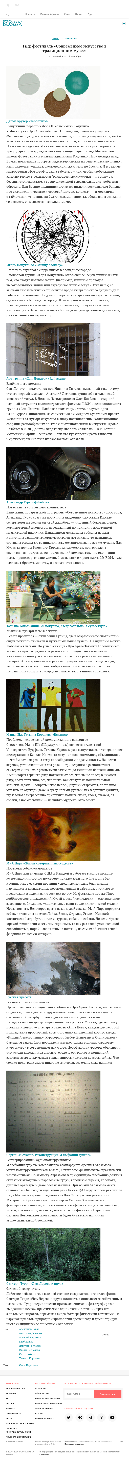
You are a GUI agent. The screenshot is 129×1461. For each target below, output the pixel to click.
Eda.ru (39, 1413)
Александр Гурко (29, 1329)
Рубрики (10, 1408)
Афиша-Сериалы (44, 1408)
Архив (55, 38)
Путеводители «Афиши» (48, 1403)
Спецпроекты (13, 1413)
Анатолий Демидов (30, 1333)
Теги (8, 1398)
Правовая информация (19, 1437)
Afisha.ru (40, 1388)
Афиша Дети (42, 1393)
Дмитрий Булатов (30, 1346)
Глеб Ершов (26, 1342)
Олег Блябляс (27, 1354)
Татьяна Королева (29, 1358)
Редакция (11, 1393)
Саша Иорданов (28, 1365)
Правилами (44, 1454)
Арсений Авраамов (30, 1337)
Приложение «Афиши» (47, 1398)
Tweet (105, 1335)
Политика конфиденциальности (18, 1430)
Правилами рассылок (74, 1444)
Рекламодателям (15, 1388)
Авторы (10, 1403)
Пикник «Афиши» (44, 1418)
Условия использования (20, 1423)
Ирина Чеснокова (29, 1350)
